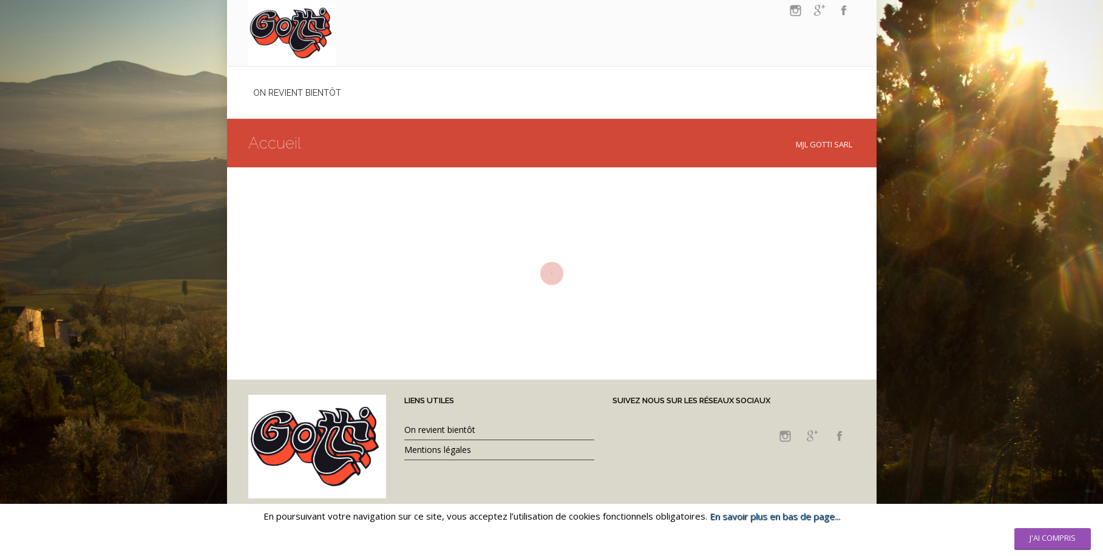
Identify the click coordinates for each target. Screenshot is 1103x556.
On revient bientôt (439, 429)
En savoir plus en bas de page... (775, 516)
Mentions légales (437, 449)
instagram (795, 10)
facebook (844, 10)
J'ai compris (1053, 537)
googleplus (819, 10)
